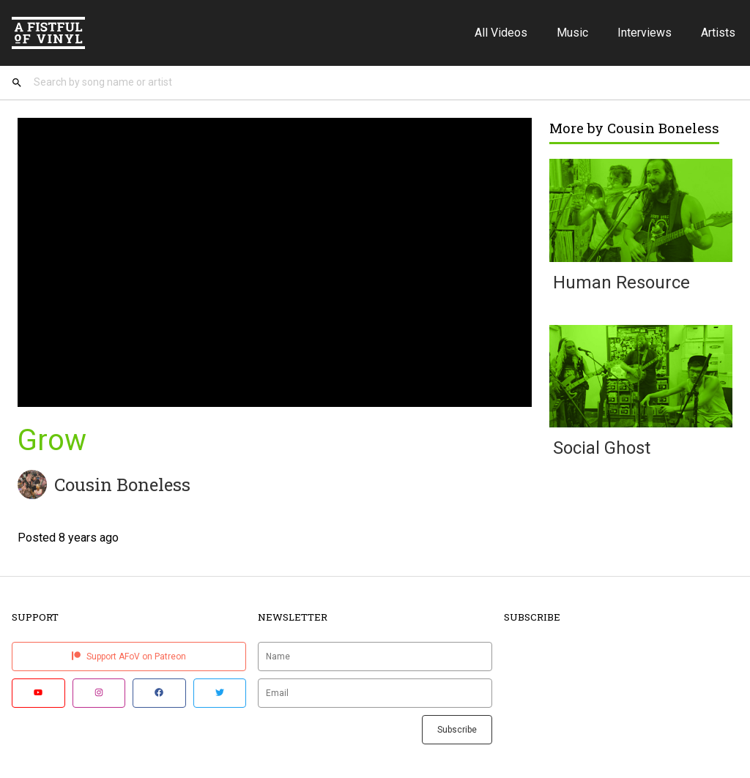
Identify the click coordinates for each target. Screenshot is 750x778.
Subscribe (457, 730)
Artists (718, 33)
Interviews (644, 33)
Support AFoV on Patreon (129, 656)
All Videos (501, 33)
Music (572, 33)
